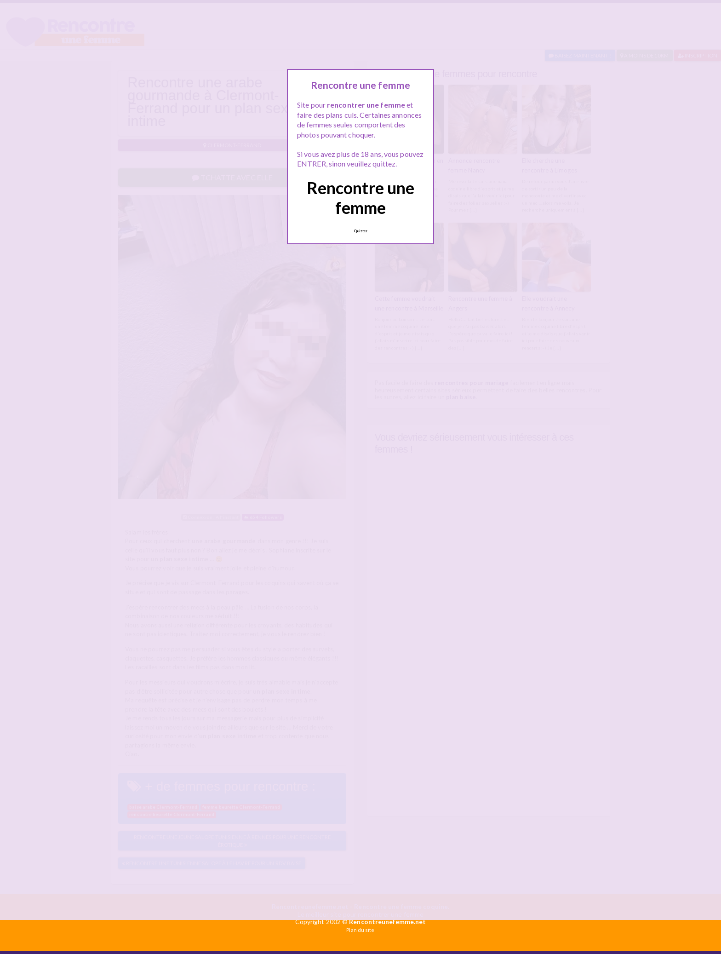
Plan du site (360, 930)
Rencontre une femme (360, 198)
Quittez (360, 231)
